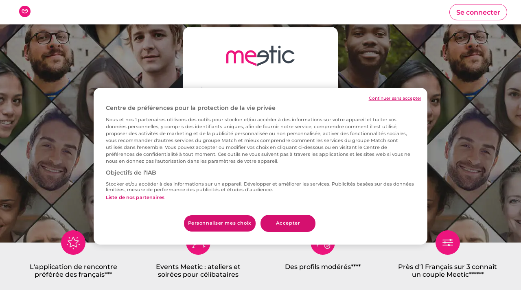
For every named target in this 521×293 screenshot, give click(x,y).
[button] (478, 12)
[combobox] (260, 143)
